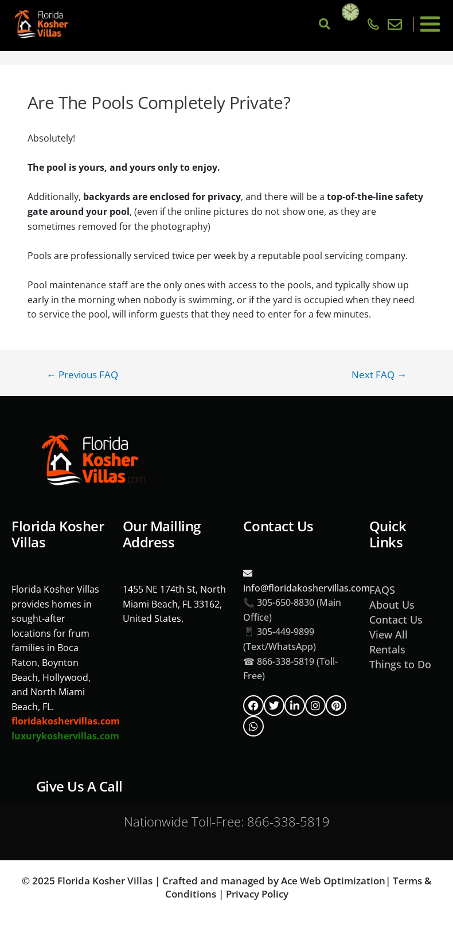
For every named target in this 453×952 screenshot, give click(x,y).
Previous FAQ (82, 374)
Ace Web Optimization (333, 880)
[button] (430, 24)
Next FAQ (379, 374)
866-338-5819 (288, 821)
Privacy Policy (257, 893)
